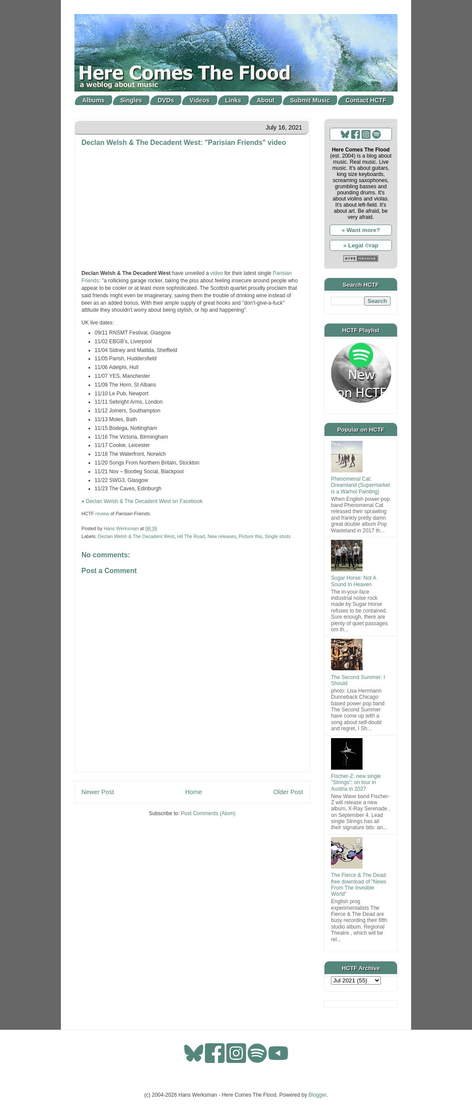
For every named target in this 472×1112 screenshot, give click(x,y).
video (216, 273)
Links (233, 100)
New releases (222, 536)
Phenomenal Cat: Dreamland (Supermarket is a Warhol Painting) (360, 485)
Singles (131, 100)
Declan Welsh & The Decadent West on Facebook (144, 501)
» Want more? (361, 230)
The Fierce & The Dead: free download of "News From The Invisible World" (359, 884)
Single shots (278, 536)
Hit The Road (190, 536)
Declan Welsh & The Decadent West (136, 536)
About (266, 100)
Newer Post (97, 791)
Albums (93, 100)
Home (193, 791)
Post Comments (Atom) (208, 813)
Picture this (250, 536)
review (102, 513)
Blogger (318, 1095)
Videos (200, 100)
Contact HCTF (365, 100)
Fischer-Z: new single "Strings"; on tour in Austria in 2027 (356, 782)
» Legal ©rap (360, 245)
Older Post (288, 791)
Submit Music (310, 100)
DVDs (166, 100)
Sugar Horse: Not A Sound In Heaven (353, 581)
